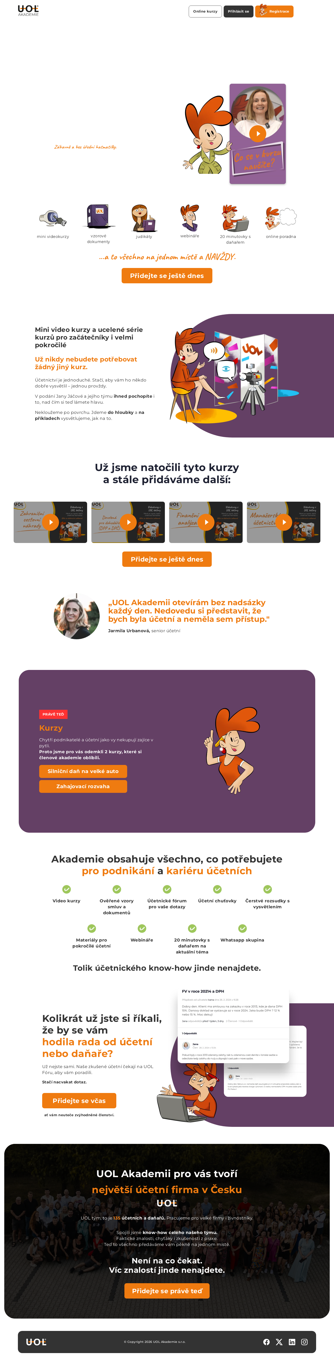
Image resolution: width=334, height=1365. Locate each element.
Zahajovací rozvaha (83, 786)
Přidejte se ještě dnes (167, 275)
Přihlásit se (238, 11)
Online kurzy (205, 11)
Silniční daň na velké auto (83, 771)
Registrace (274, 11)
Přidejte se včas (79, 1100)
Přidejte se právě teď (167, 1291)
